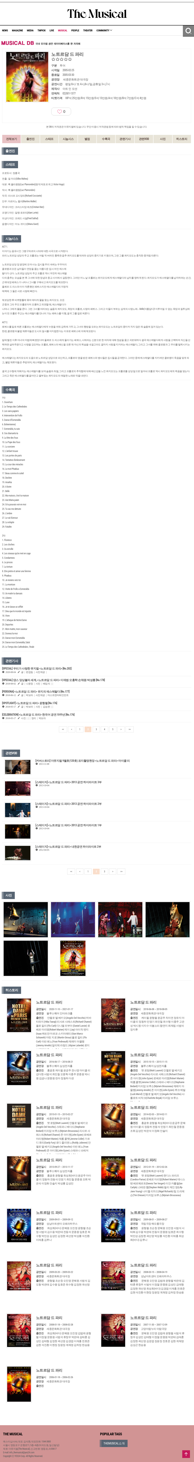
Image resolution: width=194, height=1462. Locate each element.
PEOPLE (75, 30)
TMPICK (41, 30)
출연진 (30, 139)
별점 (87, 139)
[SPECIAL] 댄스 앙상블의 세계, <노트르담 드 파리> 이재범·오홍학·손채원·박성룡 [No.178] (53, 680)
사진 (162, 139)
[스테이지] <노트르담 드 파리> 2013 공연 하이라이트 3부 (68, 782)
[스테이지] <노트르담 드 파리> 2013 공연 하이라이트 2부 (68, 803)
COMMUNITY (104, 30)
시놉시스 (68, 139)
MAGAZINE (17, 30)
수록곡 (106, 139)
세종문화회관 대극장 (75, 79)
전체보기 (11, 139)
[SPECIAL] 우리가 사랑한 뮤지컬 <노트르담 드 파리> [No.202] (36, 668)
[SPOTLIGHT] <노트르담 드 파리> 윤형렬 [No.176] (29, 703)
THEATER (88, 30)
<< (63, 729)
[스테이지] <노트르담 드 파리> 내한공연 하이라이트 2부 (68, 846)
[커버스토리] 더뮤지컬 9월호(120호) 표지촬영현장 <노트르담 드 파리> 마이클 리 (82, 760)
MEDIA (30, 30)
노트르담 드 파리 (49, 1002)
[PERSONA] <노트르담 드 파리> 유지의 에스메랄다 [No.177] (35, 691)
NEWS (5, 30)
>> (130, 729)
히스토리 (181, 139)
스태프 (49, 139)
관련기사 (124, 139)
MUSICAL (62, 30)
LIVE (52, 30)
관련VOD (144, 139)
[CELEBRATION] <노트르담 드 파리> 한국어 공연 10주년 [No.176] (38, 714)
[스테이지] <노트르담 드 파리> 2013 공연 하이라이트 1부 (68, 825)
